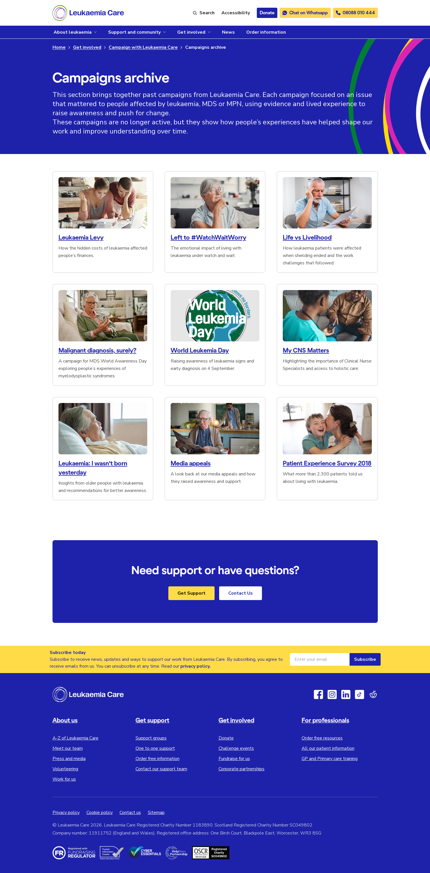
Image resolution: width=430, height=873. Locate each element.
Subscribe (365, 659)
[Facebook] (318, 694)
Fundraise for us (234, 758)
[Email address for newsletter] (320, 659)
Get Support (191, 593)
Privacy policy (66, 812)
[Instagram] (332, 694)
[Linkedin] (345, 694)
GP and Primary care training (330, 758)
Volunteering (65, 769)
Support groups (151, 738)
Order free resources (322, 738)
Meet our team (68, 748)
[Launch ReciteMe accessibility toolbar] (235, 13)
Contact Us (240, 593)
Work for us (64, 779)
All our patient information (328, 748)
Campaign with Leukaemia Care (143, 47)
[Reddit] (373, 694)
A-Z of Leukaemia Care (75, 738)
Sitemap (156, 812)
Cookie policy (99, 812)
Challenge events (236, 748)
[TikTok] (359, 694)
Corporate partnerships (242, 769)
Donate (226, 738)
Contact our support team (161, 769)
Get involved (87, 47)
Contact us (130, 812)
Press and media (69, 758)
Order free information (157, 758)
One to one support (155, 748)
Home (59, 47)
